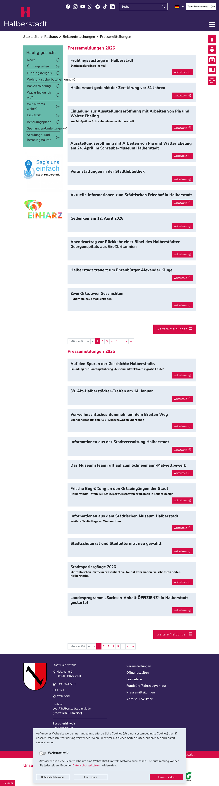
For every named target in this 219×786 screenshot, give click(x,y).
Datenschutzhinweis (52, 777)
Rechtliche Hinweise (67, 713)
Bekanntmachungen (79, 36)
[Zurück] (7, 783)
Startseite (31, 36)
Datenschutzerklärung (87, 765)
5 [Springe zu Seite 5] (116, 341)
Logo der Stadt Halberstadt (25, 17)
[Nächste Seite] (126, 341)
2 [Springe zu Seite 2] (102, 341)
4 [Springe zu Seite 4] (112, 341)
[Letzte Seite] (131, 341)
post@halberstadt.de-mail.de (72, 709)
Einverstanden (166, 777)
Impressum (90, 777)
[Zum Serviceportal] (201, 6)
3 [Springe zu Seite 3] (107, 341)
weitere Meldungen (172, 329)
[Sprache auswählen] (179, 6)
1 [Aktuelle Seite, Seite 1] (97, 341)
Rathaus (51, 36)
